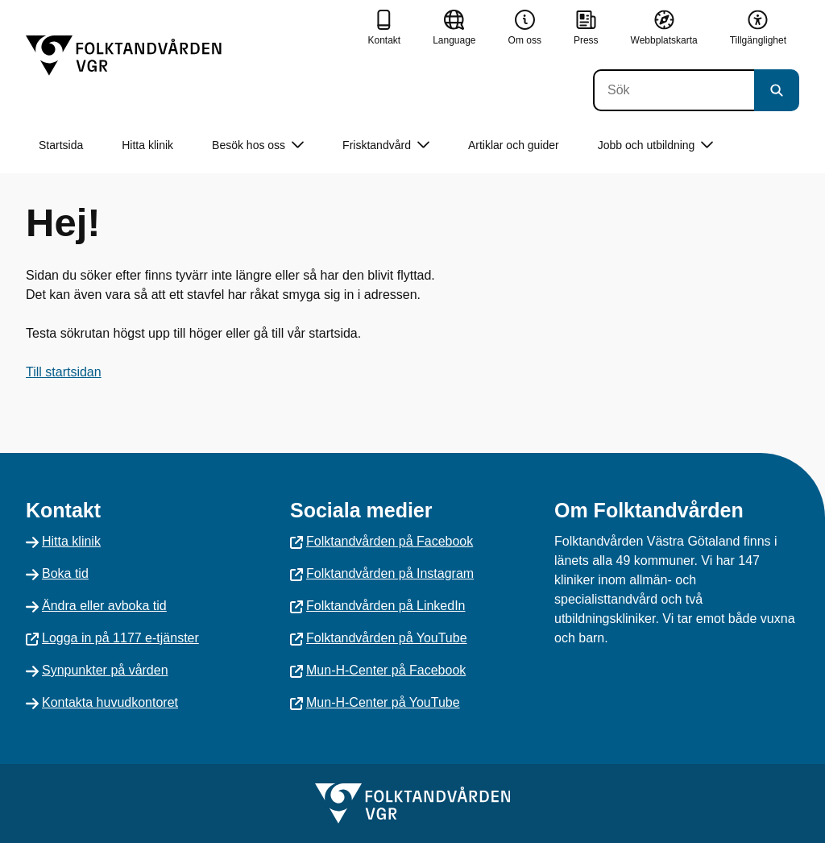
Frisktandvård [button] (385, 145)
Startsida (61, 145)
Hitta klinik (147, 145)
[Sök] (673, 90)
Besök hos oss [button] (258, 145)
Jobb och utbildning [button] (656, 145)
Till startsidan (64, 372)
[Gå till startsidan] (124, 55)
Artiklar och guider (513, 145)
